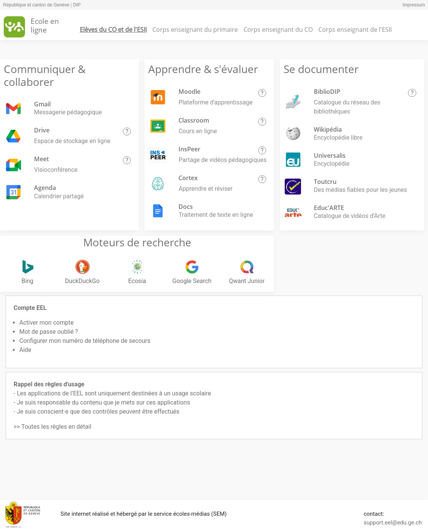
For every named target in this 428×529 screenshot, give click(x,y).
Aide (25, 349)
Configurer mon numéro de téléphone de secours (84, 340)
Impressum (414, 5)
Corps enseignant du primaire (195, 29)
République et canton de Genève (36, 5)
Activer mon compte (46, 322)
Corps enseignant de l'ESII (355, 29)
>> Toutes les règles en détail (52, 426)
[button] (127, 132)
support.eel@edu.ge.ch (393, 522)
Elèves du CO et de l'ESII (113, 29)
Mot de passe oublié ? (48, 331)
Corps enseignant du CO (278, 29)
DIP (77, 5)
